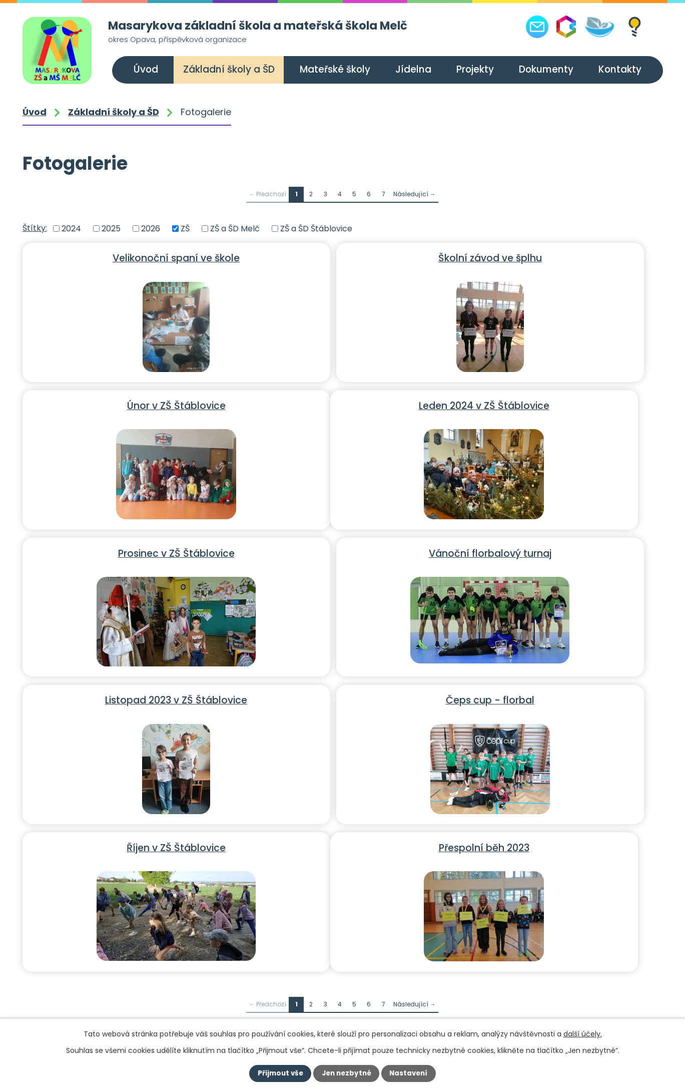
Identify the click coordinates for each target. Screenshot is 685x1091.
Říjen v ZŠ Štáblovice (556, 549)
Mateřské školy (335, 69)
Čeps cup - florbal (341, 549)
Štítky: (35, 228)
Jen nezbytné (346, 1073)
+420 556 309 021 (92, 1008)
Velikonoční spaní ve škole (126, 257)
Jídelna (413, 69)
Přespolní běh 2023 (126, 695)
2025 (111, 228)
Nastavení (411, 1073)
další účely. (582, 1034)
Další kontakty (530, 975)
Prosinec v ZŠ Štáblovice (341, 403)
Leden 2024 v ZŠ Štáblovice (126, 403)
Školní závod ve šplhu (341, 257)
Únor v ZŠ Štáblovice (556, 257)
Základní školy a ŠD (229, 69)
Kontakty (619, 69)
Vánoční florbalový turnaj (556, 403)
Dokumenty (546, 69)
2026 (150, 228)
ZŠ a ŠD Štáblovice (316, 228)
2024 (71, 228)
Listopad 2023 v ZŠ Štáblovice (126, 549)
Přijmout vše (278, 1073)
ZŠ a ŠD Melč (235, 228)
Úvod (146, 69)
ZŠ (185, 228)
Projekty (475, 69)
